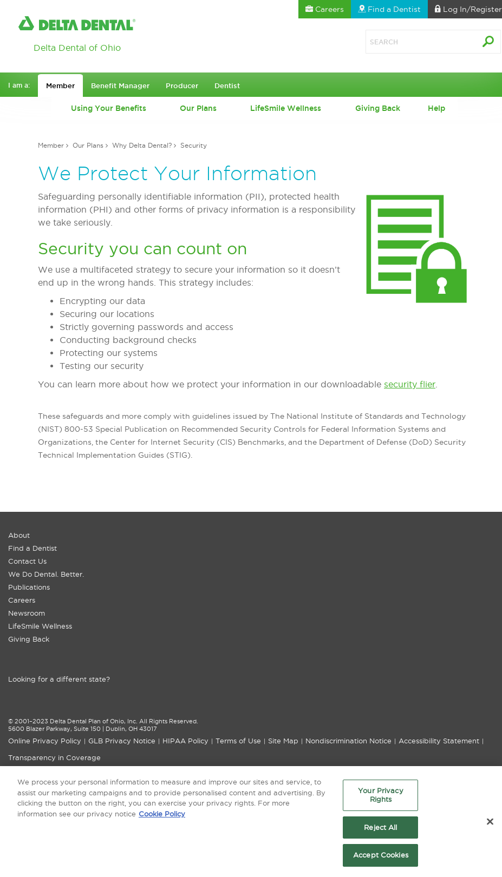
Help (436, 108)
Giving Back (377, 108)
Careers (21, 600)
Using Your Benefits (108, 108)
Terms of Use (238, 740)
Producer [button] (182, 85)
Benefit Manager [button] (120, 85)
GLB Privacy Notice (121, 740)
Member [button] (60, 85)
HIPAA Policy (185, 740)
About (19, 535)
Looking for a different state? (59, 679)
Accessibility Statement (439, 740)
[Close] (490, 825)
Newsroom (26, 613)
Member (51, 145)
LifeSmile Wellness (285, 108)
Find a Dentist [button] (389, 9)
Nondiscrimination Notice (348, 740)
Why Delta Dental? (142, 145)
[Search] (408, 41)
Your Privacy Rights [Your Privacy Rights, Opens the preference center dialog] (380, 798)
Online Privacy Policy (44, 740)
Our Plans (198, 108)
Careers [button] (324, 9)
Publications (29, 587)
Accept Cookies (380, 858)
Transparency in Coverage (54, 757)
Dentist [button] (227, 85)
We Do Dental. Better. (46, 574)
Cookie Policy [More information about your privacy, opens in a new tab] (162, 816)
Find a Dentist (32, 548)
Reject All (380, 830)
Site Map (283, 740)
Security (193, 145)
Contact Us (27, 561)
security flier (409, 384)
